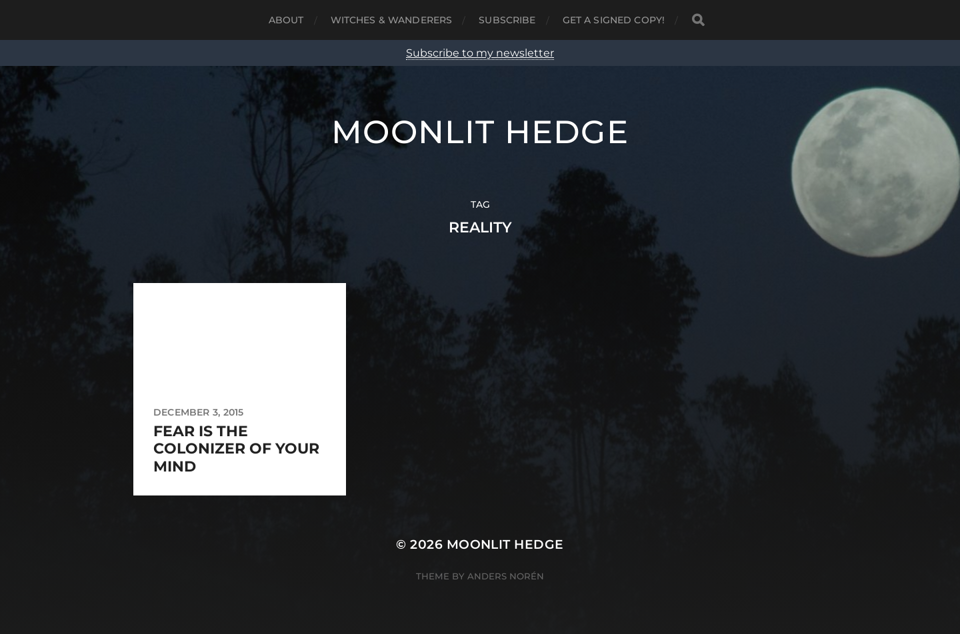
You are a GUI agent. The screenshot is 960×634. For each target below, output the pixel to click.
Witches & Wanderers (392, 20)
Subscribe (507, 20)
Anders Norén (505, 576)
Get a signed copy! (614, 20)
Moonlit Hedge (480, 132)
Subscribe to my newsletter (480, 53)
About (286, 20)
